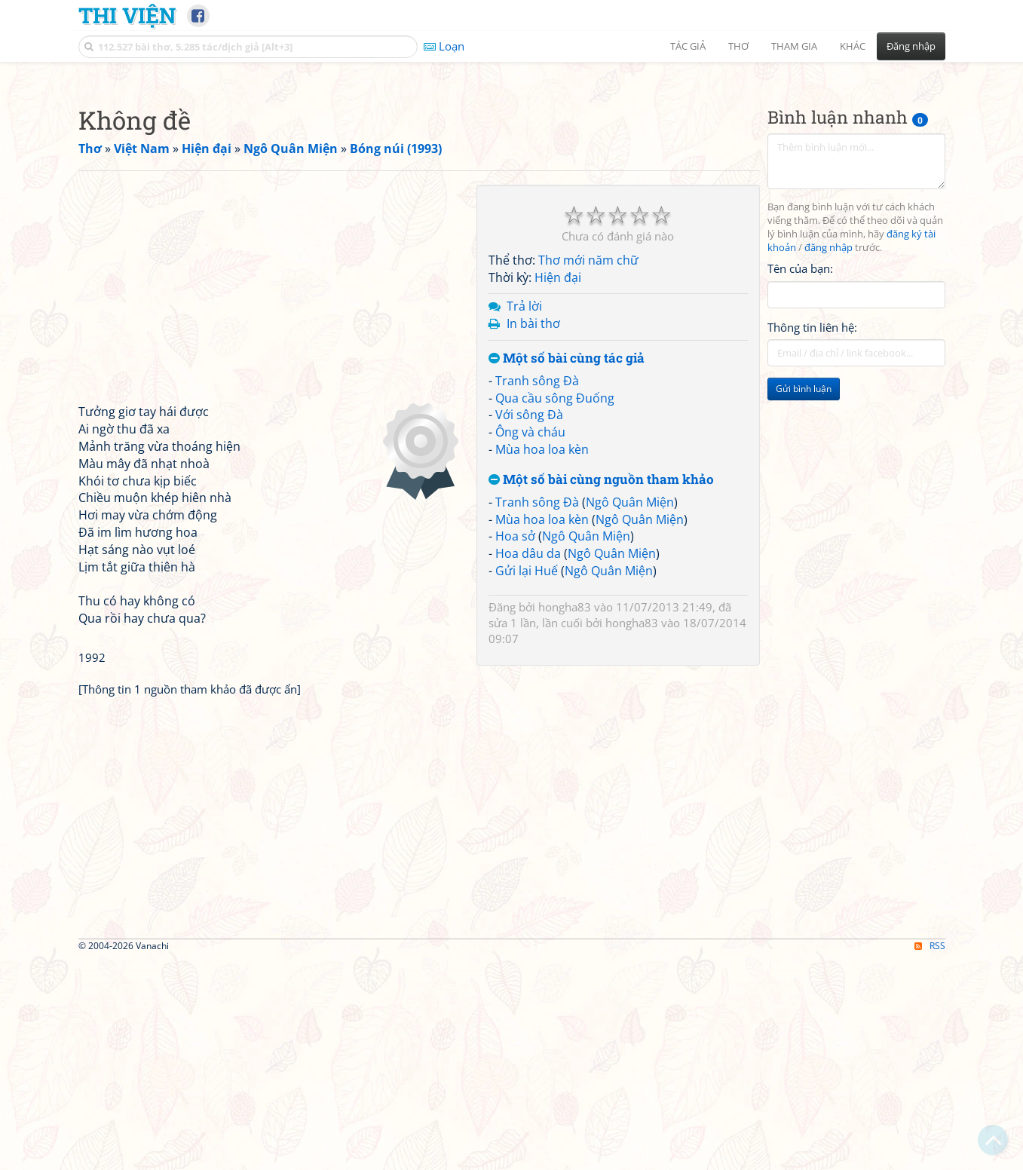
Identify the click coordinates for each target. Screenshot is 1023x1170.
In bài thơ (533, 534)
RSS (929, 1156)
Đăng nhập (911, 46)
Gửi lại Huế (526, 781)
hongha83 (564, 817)
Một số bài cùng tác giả (567, 569)
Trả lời (524, 517)
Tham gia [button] (794, 46)
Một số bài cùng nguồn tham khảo (601, 691)
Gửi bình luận (804, 599)
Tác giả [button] (688, 46)
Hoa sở (515, 747)
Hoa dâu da (528, 764)
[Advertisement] (511, 177)
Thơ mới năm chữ (588, 471)
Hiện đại (557, 488)
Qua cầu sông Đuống (554, 609)
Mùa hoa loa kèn (542, 660)
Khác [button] (852, 46)
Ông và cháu (530, 643)
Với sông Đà (529, 625)
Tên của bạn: (800, 479)
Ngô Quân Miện (630, 713)
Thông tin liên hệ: (812, 538)
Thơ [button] (738, 46)
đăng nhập (828, 458)
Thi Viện (127, 15)
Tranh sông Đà (537, 591)
